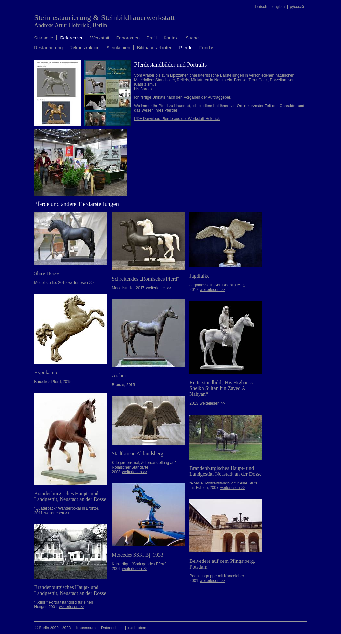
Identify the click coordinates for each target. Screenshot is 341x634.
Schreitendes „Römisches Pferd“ (145, 279)
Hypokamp (45, 372)
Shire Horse (46, 273)
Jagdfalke (199, 276)
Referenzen (71, 37)
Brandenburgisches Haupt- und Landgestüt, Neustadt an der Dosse (70, 496)
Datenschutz (112, 628)
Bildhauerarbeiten (155, 47)
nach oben (137, 628)
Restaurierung (48, 47)
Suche (192, 37)
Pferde (186, 47)
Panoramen (128, 37)
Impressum (86, 628)
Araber (119, 375)
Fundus (207, 47)
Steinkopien (118, 47)
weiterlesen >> (81, 282)
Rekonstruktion (84, 47)
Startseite (43, 37)
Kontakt (171, 37)
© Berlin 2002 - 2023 (53, 628)
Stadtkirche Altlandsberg (137, 453)
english (278, 7)
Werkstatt (99, 37)
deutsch (260, 7)
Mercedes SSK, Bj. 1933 (137, 555)
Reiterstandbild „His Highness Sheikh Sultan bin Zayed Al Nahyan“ (221, 388)
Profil (151, 37)
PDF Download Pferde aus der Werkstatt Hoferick (177, 119)
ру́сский (297, 7)
